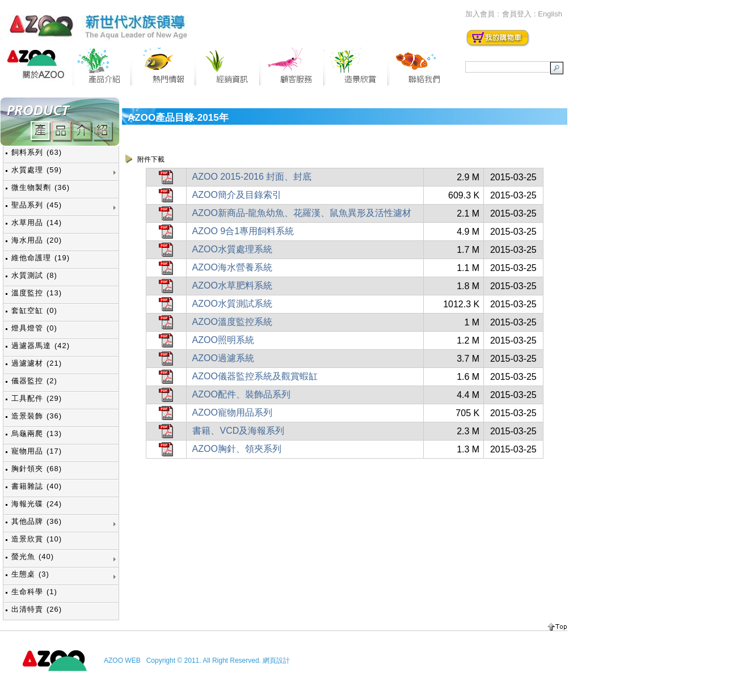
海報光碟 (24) (36, 503)
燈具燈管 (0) (34, 328)
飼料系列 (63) (36, 152)
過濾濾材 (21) (36, 363)
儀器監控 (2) (34, 380)
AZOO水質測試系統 (232, 303)
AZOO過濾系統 (223, 358)
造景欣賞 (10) (36, 539)
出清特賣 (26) (36, 609)
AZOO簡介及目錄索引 (236, 195)
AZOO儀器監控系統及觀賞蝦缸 (255, 376)
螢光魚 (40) (32, 556)
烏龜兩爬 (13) (36, 433)
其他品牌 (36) (36, 521)
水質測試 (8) (34, 275)
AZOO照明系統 (223, 340)
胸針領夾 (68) (36, 468)
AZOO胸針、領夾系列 (236, 449)
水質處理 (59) (36, 170)
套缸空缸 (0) (34, 310)
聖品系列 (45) (36, 205)
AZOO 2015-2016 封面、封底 (252, 176)
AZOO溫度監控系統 (232, 322)
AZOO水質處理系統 (232, 249)
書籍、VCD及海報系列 (238, 430)
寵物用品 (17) (36, 451)
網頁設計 (276, 660)
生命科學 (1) (34, 591)
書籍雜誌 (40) (36, 486)
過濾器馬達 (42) (40, 345)
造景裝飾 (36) (36, 416)
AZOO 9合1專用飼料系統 (243, 231)
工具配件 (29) (36, 398)
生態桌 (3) (30, 574)
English (550, 14)
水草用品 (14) (36, 222)
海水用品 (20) (36, 240)
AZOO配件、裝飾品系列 (241, 394)
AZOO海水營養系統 (232, 267)
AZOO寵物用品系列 (232, 412)
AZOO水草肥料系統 (232, 285)
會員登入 (517, 14)
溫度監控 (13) (36, 293)
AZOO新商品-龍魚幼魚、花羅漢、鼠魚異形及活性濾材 (302, 213)
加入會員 (480, 14)
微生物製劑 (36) (40, 187)
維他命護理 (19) (40, 257)
